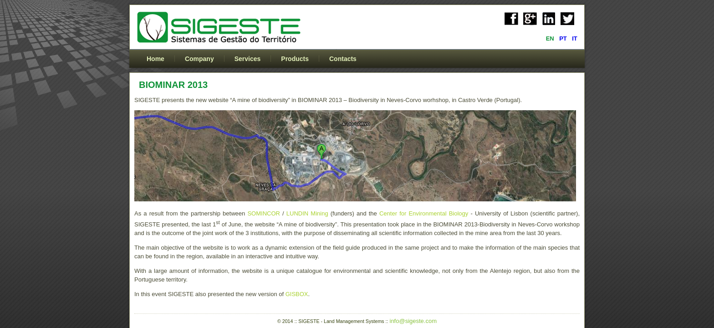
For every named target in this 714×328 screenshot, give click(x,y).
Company (199, 58)
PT (563, 38)
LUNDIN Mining (307, 213)
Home (155, 58)
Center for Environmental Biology (423, 213)
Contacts (343, 58)
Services (248, 58)
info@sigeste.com (413, 321)
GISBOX (297, 294)
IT (574, 38)
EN (551, 38)
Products (295, 58)
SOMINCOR (263, 213)
